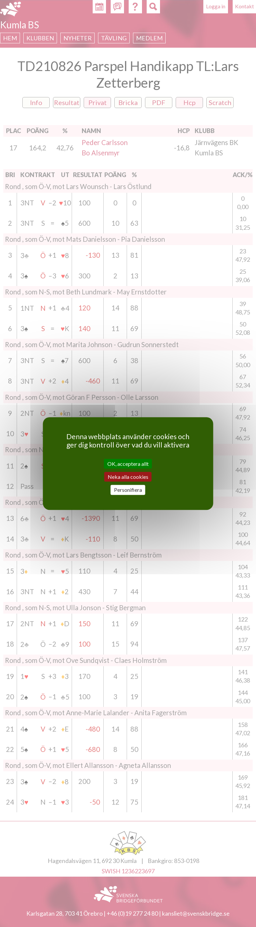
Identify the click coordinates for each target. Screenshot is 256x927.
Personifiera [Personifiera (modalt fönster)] (128, 490)
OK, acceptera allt (128, 463)
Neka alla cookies (128, 477)
